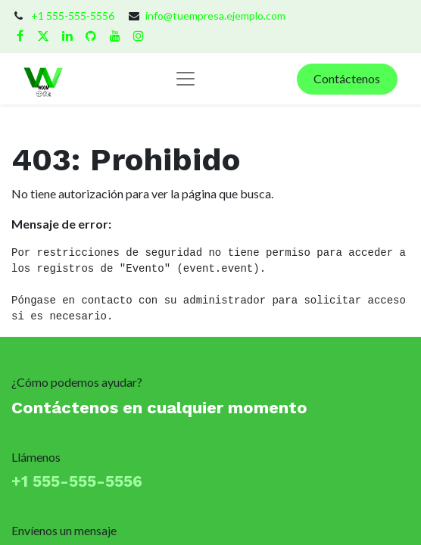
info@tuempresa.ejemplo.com (215, 15)
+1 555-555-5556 (72, 15)
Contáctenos (346, 78)
